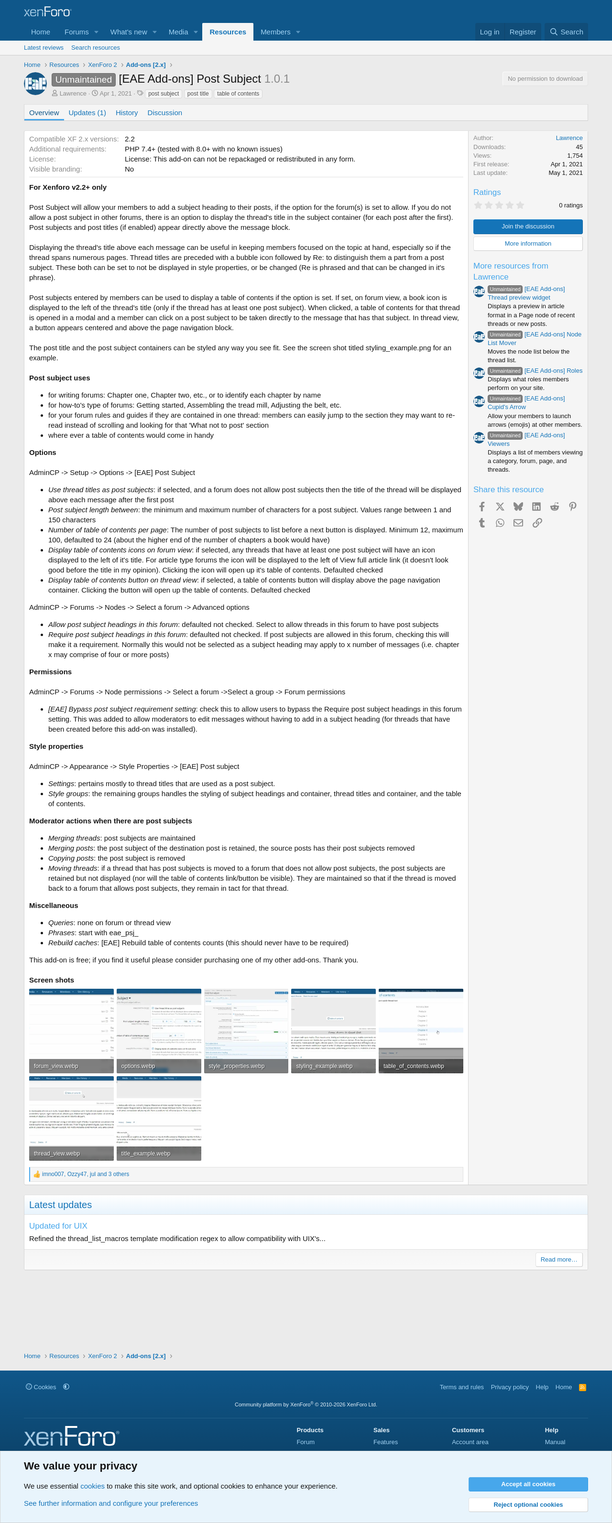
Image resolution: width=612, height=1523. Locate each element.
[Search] (566, 32)
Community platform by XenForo (306, 1404)
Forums (77, 32)
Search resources (95, 47)
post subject (163, 93)
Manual (555, 1442)
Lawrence (73, 93)
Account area (470, 1442)
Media (178, 32)
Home (40, 32)
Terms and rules (462, 1387)
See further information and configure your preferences (111, 1503)
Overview (44, 112)
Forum (305, 1442)
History (127, 112)
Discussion (165, 112)
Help (542, 1387)
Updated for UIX (58, 1226)
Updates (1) (87, 112)
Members (276, 32)
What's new (128, 32)
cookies (92, 1486)
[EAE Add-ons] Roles (535, 370)
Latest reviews (44, 47)
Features (385, 1442)
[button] (96, 32)
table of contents (238, 93)
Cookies (41, 1387)
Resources (227, 32)
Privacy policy (510, 1387)
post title (198, 93)
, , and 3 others (85, 1174)
